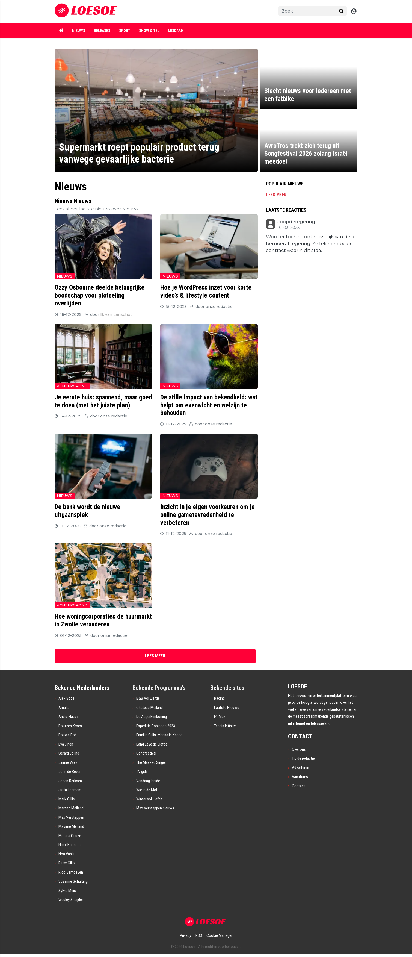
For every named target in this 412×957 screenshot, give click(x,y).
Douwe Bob (67, 734)
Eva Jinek (65, 744)
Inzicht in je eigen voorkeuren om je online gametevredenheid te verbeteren (207, 514)
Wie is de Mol (146, 789)
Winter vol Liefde (149, 799)
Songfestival (146, 753)
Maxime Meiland (71, 826)
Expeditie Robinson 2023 (155, 725)
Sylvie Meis (67, 890)
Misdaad (175, 30)
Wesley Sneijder (70, 899)
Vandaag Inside (148, 780)
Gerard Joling (68, 753)
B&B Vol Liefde (148, 698)
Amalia (63, 707)
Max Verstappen (71, 817)
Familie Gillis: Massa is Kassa (159, 734)
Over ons (299, 749)
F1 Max (220, 716)
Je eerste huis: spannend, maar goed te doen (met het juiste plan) (103, 401)
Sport (124, 30)
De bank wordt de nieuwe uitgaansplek (87, 511)
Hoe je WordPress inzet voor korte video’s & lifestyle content (205, 291)
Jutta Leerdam (69, 789)
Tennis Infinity (225, 725)
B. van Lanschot (116, 314)
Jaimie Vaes (68, 762)
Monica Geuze (69, 835)
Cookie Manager (219, 935)
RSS (198, 935)
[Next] (155, 656)
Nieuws (78, 30)
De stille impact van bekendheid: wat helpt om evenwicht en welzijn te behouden (208, 405)
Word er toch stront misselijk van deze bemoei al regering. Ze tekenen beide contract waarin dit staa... (310, 243)
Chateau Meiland (149, 707)
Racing (219, 698)
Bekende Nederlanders (82, 687)
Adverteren (300, 767)
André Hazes (68, 716)
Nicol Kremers (69, 844)
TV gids (142, 771)
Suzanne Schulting (73, 881)
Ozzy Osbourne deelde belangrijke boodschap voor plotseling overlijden (99, 295)
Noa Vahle (66, 854)
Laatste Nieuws (226, 707)
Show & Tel (149, 30)
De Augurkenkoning (151, 716)
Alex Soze (66, 698)
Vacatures (300, 776)
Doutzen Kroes (70, 725)
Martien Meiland (71, 808)
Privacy (185, 935)
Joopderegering (296, 221)
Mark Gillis (66, 799)
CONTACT (300, 736)
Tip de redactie (303, 758)
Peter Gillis (66, 863)
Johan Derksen (70, 780)
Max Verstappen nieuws (155, 808)
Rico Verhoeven (70, 872)
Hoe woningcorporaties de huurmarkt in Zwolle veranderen (103, 620)
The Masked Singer (151, 762)
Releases (102, 30)
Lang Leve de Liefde (151, 744)
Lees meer (276, 194)
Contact (298, 786)
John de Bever (69, 771)
